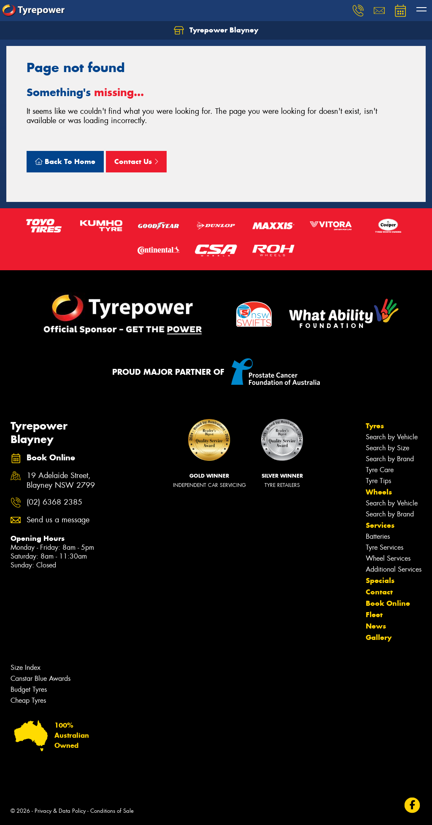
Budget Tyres (29, 689)
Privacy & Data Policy (60, 810)
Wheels (379, 492)
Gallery (379, 637)
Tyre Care (380, 469)
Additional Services (393, 569)
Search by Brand (390, 458)
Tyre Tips (378, 480)
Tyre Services (384, 547)
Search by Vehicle (392, 437)
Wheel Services (388, 558)
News (376, 626)
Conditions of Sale (112, 810)
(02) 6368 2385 (54, 502)
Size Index (25, 667)
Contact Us (136, 161)
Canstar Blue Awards (40, 678)
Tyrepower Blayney (216, 30)
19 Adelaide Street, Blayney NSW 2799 (61, 480)
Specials (380, 580)
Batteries (378, 536)
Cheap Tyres (28, 700)
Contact (379, 592)
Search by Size (387, 447)
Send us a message (58, 520)
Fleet (374, 614)
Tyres (375, 425)
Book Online (388, 603)
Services (380, 525)
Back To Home (65, 161)
